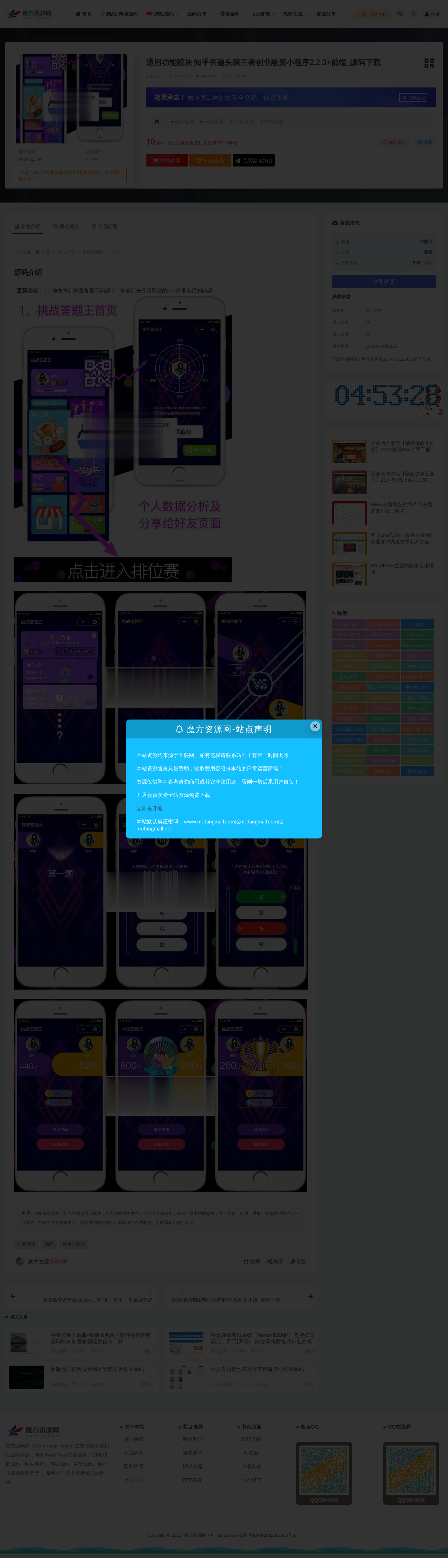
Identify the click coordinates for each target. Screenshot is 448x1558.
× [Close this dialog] (315, 726)
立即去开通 (149, 808)
